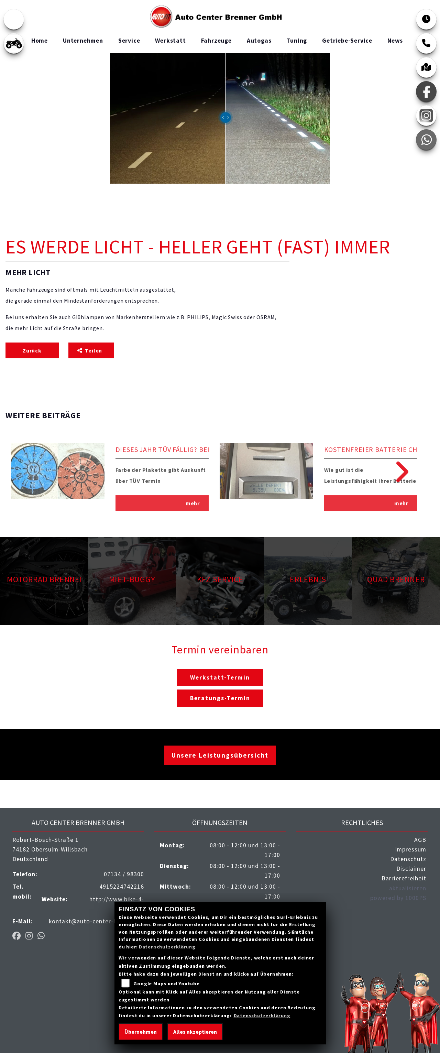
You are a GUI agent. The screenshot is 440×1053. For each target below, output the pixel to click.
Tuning (296, 40)
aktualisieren (407, 888)
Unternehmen (83, 40)
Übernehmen (140, 1031)
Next (397, 471)
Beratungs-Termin (220, 698)
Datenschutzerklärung (167, 947)
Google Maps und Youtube (166, 983)
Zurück (32, 350)
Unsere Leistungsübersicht (220, 755)
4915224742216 (121, 886)
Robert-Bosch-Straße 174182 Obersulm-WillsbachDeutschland (50, 849)
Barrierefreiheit (404, 878)
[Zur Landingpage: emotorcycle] (13, 19)
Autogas (259, 40)
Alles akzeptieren (195, 1031)
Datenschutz (408, 859)
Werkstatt (170, 40)
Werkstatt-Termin (220, 677)
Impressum (410, 849)
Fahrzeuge (216, 40)
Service (129, 40)
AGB (420, 840)
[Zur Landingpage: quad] (13, 43)
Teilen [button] (90, 350)
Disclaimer (411, 868)
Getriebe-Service (347, 40)
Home (39, 40)
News (395, 40)
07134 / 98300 (124, 874)
